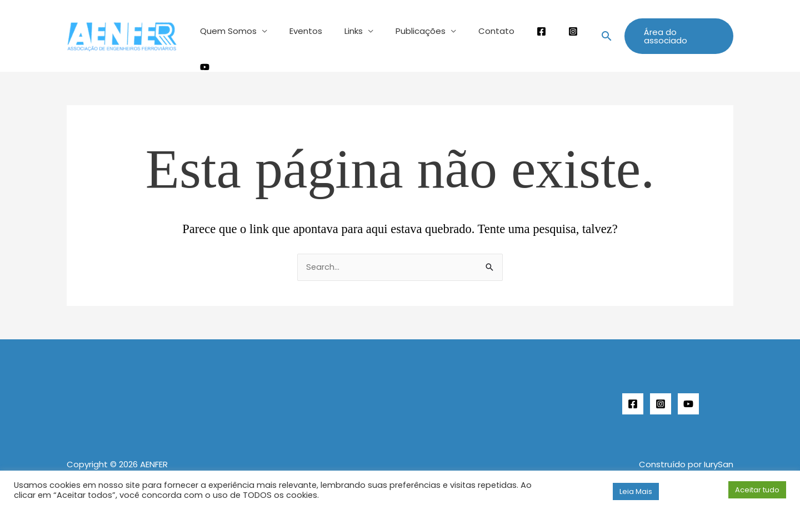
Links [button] (344, 31)
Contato (476, 31)
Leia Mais (635, 491)
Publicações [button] (406, 31)
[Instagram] (660, 395)
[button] (598, 31)
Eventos (302, 31)
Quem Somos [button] (230, 31)
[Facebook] (632, 395)
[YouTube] (688, 395)
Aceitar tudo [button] (757, 490)
